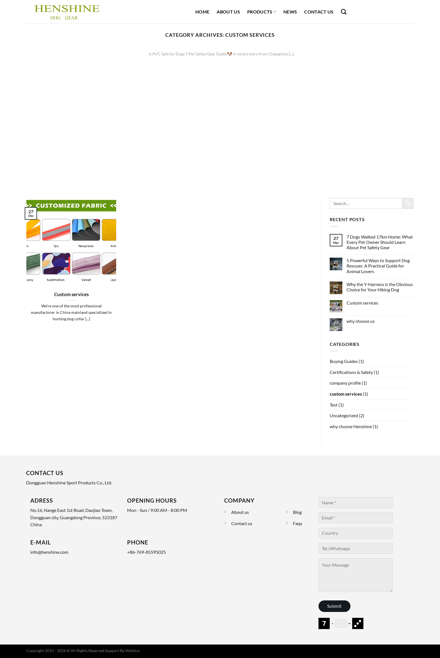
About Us (228, 11)
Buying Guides (344, 361)
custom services (346, 393)
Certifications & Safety (351, 372)
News (290, 11)
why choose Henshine (351, 426)
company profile (345, 382)
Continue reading (220, 64)
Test (334, 404)
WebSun (132, 650)
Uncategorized (344, 415)
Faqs (297, 523)
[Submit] (408, 203)
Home (202, 11)
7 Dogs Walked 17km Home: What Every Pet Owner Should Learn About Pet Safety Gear (380, 242)
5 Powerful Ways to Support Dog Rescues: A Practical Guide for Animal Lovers (378, 266)
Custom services (71, 294)
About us (240, 512)
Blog (297, 512)
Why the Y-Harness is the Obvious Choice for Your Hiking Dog (380, 287)
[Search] (343, 12)
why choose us (361, 321)
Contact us (241, 523)
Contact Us (318, 11)
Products (261, 11)
